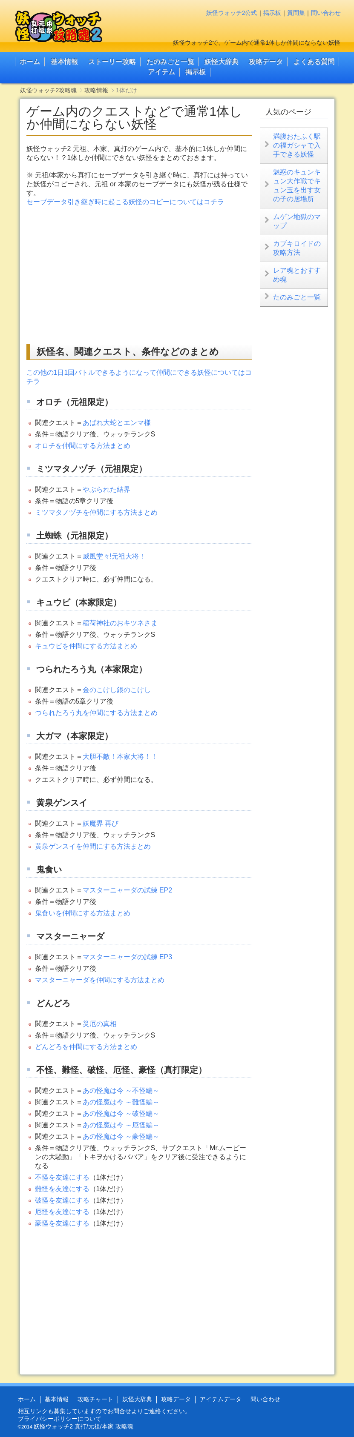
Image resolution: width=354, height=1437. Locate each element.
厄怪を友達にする (62, 1211)
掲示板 (272, 12)
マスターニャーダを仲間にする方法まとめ (99, 980)
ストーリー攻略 (112, 61)
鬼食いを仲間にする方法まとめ (82, 913)
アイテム (161, 71)
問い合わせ (326, 12)
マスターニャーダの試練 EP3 (128, 957)
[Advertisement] (98, 274)
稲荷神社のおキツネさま (120, 623)
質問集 (296, 12)
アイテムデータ (221, 1399)
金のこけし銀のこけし (117, 689)
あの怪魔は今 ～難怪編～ (121, 1102)
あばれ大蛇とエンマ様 (117, 422)
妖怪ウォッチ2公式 (231, 12)
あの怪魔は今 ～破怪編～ (121, 1113)
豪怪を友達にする (62, 1223)
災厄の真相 (100, 1023)
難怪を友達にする (62, 1188)
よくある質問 (314, 61)
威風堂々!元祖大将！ (114, 556)
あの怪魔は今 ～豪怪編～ (121, 1136)
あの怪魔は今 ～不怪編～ (121, 1090)
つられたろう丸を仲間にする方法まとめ (96, 712)
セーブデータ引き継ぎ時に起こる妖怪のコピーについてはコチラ (125, 201)
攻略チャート (95, 1399)
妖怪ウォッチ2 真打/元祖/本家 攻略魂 (83, 1426)
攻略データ (266, 61)
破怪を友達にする (62, 1200)
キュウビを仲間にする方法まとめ (86, 646)
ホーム (30, 61)
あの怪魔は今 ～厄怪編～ (121, 1125)
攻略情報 (96, 90)
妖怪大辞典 (221, 61)
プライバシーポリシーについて (59, 1418)
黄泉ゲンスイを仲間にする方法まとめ (93, 846)
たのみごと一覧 (170, 61)
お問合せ (119, 1411)
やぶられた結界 (106, 489)
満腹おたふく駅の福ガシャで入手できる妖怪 (297, 145)
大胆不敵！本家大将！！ (120, 756)
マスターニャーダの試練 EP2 (128, 890)
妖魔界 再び (100, 823)
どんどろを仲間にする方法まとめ (86, 1046)
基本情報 (64, 61)
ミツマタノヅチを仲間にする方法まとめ (96, 512)
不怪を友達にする (62, 1177)
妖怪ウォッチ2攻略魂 (48, 90)
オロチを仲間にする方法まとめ (82, 445)
